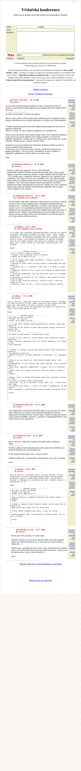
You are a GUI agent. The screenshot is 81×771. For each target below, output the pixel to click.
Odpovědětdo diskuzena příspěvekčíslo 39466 (71, 475)
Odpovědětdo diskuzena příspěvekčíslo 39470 (71, 579)
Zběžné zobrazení (40, 93)
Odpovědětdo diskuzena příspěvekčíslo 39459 (71, 173)
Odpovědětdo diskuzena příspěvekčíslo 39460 (71, 204)
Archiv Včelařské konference (40, 98)
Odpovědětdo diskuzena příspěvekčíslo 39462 (71, 316)
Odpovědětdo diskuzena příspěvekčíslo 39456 (71, 108)
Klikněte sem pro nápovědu (40, 626)
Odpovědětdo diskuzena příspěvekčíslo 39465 (71, 235)
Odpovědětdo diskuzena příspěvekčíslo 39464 (71, 444)
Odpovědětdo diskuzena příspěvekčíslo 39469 (71, 509)
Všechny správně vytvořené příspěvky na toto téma (40, 609)
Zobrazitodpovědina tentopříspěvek (72, 119)
